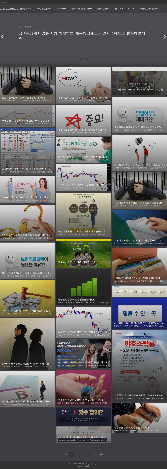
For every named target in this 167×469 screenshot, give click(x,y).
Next (164, 37)
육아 (131, 9)
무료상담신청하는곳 (148, 9)
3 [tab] (87, 59)
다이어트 (61, 9)
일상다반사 (103, 9)
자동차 (118, 9)
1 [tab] (81, 59)
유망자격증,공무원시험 (81, 9)
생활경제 (25, 9)
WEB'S (86, 466)
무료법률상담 (43, 9)
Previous (2, 37)
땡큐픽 (11, 9)
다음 (102, 454)
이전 (65, 454)
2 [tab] (84, 59)
